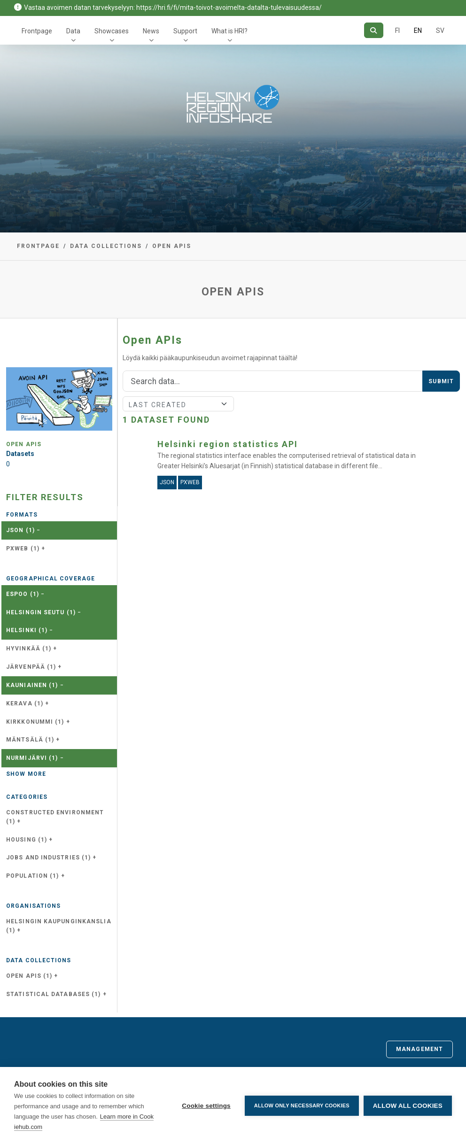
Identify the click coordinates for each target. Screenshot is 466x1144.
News (151, 31)
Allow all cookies (408, 1105)
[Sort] (178, 403)
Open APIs (171, 246)
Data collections (106, 246)
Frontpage (37, 31)
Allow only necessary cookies (302, 1105)
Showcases (111, 31)
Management (419, 1049)
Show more (26, 774)
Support (185, 31)
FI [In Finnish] (397, 30)
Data (73, 31)
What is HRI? (229, 31)
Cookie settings (206, 1105)
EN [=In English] (418, 30)
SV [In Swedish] (440, 30)
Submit (441, 381)
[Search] (373, 30)
